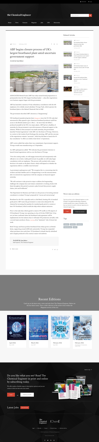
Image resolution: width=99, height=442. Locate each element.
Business (66, 225)
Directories (45, 23)
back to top (87, 369)
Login (90, 1)
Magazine (28, 23)
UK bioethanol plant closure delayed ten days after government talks (81, 43)
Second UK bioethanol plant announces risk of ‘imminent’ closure (81, 80)
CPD (39, 23)
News (14, 23)
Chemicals (80, 225)
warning (32, 219)
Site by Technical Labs (49, 433)
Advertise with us (64, 426)
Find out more (76, 120)
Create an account (80, 212)
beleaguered (38, 118)
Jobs (34, 23)
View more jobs (26, 406)
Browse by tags (53, 426)
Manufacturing (68, 228)
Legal (32, 426)
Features (20, 23)
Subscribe (83, 1)
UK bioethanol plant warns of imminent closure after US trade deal (81, 68)
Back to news (15, 248)
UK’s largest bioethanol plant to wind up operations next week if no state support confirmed (81, 56)
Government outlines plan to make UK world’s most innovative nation (81, 92)
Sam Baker (25, 240)
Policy (77, 88)
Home (9, 23)
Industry (15, 43)
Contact (45, 426)
